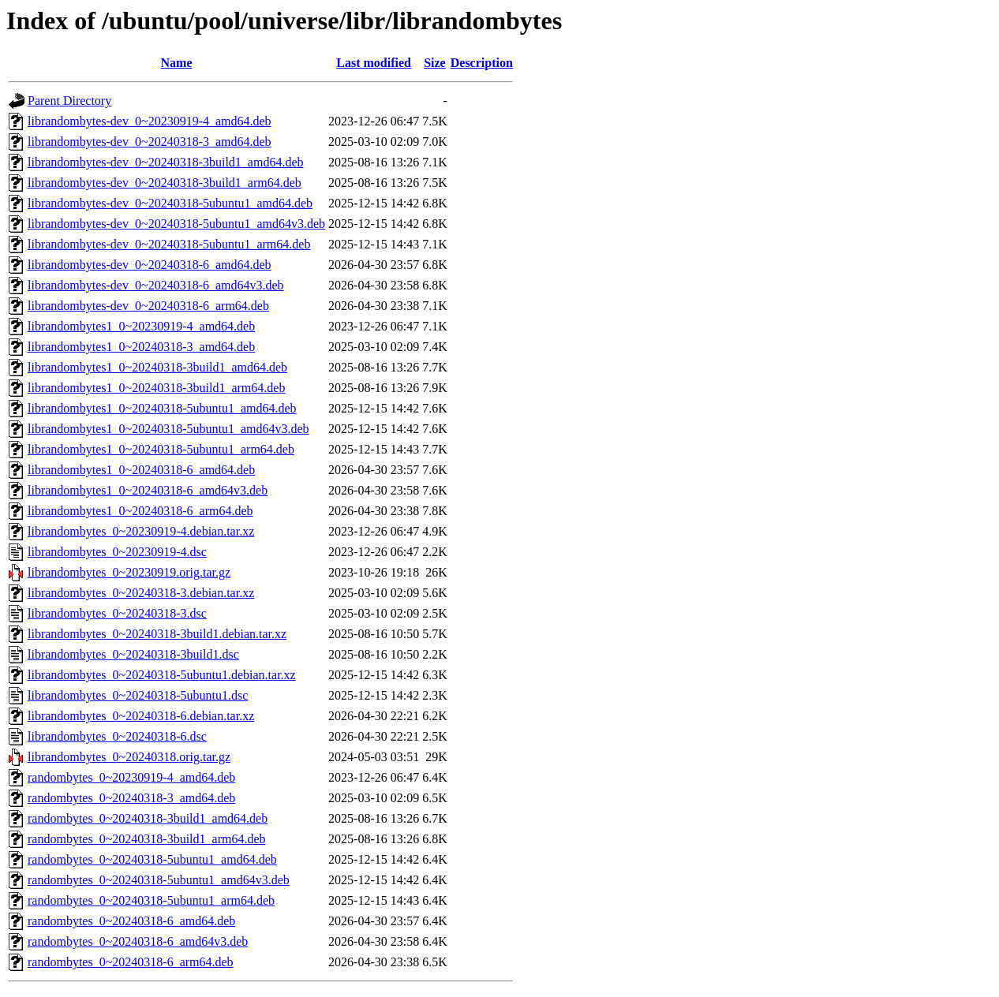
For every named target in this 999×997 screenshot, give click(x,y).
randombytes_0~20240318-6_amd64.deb (131, 921)
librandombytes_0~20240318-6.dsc (117, 736)
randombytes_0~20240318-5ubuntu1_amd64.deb (152, 859)
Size (435, 62)
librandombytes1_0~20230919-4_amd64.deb (141, 326)
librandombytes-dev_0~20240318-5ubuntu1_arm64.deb (169, 244)
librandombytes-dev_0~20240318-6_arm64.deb (148, 305)
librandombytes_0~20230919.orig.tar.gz (129, 572)
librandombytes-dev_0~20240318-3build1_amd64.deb (166, 162)
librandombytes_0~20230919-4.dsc (117, 551)
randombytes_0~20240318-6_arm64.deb (131, 962)
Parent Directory (69, 100)
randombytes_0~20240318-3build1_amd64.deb (148, 818)
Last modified (373, 62)
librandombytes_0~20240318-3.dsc (117, 613)
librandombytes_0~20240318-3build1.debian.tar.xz (157, 633)
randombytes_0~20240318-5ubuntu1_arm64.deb (151, 900)
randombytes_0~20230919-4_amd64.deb (131, 777)
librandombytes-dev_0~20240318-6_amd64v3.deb (156, 285)
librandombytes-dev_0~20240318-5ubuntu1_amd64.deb (170, 203)
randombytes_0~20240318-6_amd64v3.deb (138, 941)
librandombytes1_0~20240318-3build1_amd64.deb (157, 367)
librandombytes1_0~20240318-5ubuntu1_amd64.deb (162, 408)
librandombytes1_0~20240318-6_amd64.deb (141, 469)
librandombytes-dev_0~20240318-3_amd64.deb (149, 141)
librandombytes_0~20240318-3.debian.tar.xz (141, 592)
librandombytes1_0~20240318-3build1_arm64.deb (156, 387)
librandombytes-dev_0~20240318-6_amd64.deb (149, 264)
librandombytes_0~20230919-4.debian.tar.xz (141, 531)
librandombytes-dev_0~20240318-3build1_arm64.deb (164, 182)
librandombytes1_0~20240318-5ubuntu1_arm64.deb (161, 449)
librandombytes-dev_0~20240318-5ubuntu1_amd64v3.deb (176, 223)
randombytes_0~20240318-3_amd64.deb (131, 798)
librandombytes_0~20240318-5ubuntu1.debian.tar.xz (162, 674)
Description (482, 62)
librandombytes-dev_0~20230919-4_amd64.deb (149, 121)
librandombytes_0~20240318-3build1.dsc (133, 654)
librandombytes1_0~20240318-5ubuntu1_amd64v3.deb (168, 428)
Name (177, 62)
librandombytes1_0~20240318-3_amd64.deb (141, 346)
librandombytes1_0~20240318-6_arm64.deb (140, 510)
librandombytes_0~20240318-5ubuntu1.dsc (138, 695)
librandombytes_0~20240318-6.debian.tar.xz (141, 716)
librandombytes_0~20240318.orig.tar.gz (129, 757)
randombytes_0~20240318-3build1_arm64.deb (147, 839)
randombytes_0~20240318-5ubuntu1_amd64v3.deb (159, 880)
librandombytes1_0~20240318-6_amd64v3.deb (148, 490)
